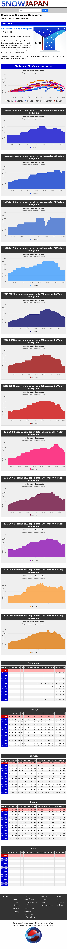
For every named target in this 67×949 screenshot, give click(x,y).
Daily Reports (16, 903)
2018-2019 (4, 689)
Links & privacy (60, 903)
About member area (47, 903)
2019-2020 (4, 686)
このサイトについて (30, 903)
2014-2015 (4, 699)
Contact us (60, 897)
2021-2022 (4, 681)
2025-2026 (4, 670)
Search (45, 10)
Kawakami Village (11, 28)
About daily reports (29, 909)
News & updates (44, 897)
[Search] (30, 10)
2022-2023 (4, 678)
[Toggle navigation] (64, 2)
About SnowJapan (29, 897)
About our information (29, 915)
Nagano (27, 28)
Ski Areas (15, 897)
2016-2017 (4, 694)
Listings (16, 912)
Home (5, 896)
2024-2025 (4, 673)
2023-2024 (4, 675)
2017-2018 (4, 691)
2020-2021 (4, 683)
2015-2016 (4, 697)
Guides (16, 908)
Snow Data (6, 24)
